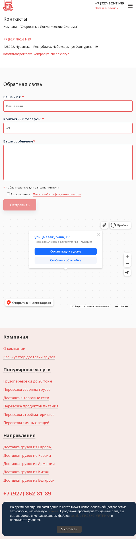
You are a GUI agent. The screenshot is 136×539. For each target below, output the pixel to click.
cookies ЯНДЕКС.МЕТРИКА (90, 515)
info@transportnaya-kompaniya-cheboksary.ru (36, 54)
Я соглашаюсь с (45, 194)
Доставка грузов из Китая (26, 471)
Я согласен (69, 529)
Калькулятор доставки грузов (29, 357)
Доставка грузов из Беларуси (29, 480)
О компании (14, 348)
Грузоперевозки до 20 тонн (27, 381)
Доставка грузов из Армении (29, 463)
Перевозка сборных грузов (27, 389)
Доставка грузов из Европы (27, 447)
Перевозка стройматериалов (28, 414)
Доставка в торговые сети (26, 397)
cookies (53, 511)
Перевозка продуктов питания (30, 406)
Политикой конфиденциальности (57, 194)
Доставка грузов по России (27, 455)
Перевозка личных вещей (26, 422)
